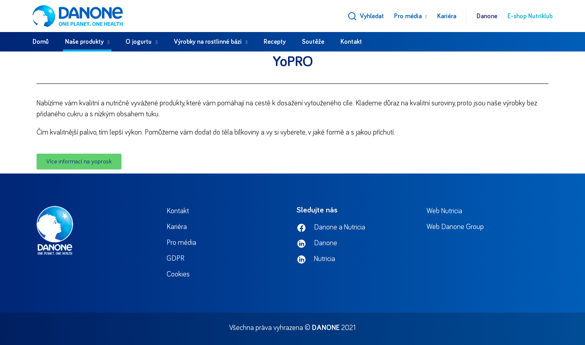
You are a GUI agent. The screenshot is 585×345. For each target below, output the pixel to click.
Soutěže (313, 42)
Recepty (275, 42)
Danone (487, 16)
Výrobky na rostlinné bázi (208, 42)
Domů (40, 42)
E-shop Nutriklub (529, 16)
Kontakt (351, 42)
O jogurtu (139, 42)
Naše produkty (84, 42)
